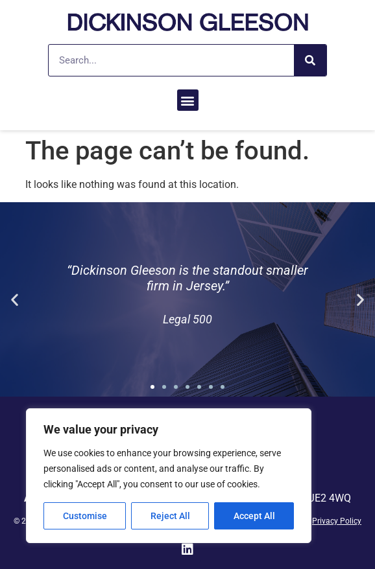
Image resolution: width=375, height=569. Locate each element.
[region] (168, 475)
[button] (188, 100)
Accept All (254, 516)
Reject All (170, 516)
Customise (85, 516)
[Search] (310, 60)
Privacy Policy (336, 521)
